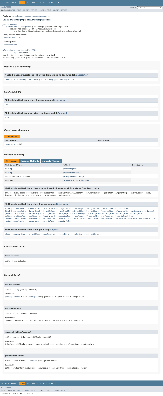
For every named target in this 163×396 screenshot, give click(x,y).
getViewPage (59, 218)
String (8, 169)
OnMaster (16, 38)
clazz (7, 104)
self (44, 221)
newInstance (106, 218)
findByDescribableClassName (19, 211)
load (96, 218)
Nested (12, 10)
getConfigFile (98, 211)
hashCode (47, 234)
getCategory (52, 211)
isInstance (72, 218)
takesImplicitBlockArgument (76, 180)
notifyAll (67, 234)
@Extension (8, 50)
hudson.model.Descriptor (17, 27)
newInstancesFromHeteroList (142, 218)
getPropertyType (83, 216)
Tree (33, 3)
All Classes (6, 7)
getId (139, 213)
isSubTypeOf (86, 218)
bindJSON (32, 208)
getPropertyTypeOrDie (122, 216)
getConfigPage (114, 211)
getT (49, 218)
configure (90, 208)
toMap (68, 221)
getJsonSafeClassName (15, 216)
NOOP (7, 118)
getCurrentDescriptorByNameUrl (138, 211)
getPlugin (44, 216)
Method (34, 10)
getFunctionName (71, 173)
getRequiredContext (72, 177)
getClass (36, 234)
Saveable (7, 38)
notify (56, 234)
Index (51, 3)
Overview (5, 3)
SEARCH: (133, 8)
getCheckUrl (83, 211)
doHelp (112, 208)
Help (57, 3)
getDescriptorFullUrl (15, 213)
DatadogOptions (10, 45)
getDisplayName (70, 169)
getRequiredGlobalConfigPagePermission (25, 218)
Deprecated (42, 3)
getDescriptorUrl (37, 213)
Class (23, 177)
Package (13, 3)
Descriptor (82, 75)
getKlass (33, 216)
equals (15, 234)
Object (54, 229)
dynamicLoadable (22, 50)
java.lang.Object (10, 25)
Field (19, 10)
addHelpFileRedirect (15, 208)
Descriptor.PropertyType (45, 79)
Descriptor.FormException (18, 79)
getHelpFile (101, 213)
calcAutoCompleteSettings (51, 208)
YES (33, 50)
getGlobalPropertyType (81, 213)
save (37, 221)
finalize (25, 234)
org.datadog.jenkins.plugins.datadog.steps (30, 16)
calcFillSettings (74, 208)
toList (61, 221)
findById (39, 211)
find (120, 208)
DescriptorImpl (12, 144)
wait (86, 234)
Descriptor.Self (68, 79)
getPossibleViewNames (62, 216)
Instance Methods (30, 161)
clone (7, 234)
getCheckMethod (67, 211)
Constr (26, 10)
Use (28, 3)
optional (18, 53)
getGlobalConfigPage (58, 213)
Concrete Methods (51, 161)
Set (7, 177)
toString (78, 234)
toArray (51, 221)
